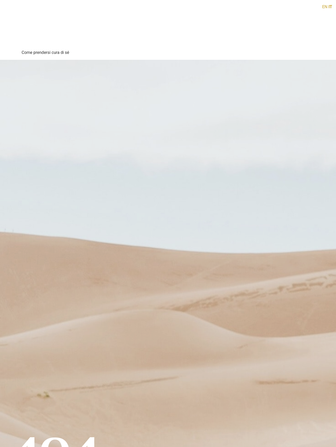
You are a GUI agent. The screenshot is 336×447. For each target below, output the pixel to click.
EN (325, 6)
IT (330, 6)
